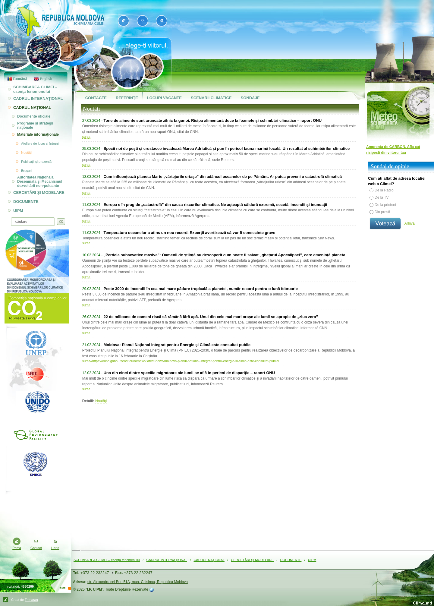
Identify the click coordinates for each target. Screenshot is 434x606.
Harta (55, 548)
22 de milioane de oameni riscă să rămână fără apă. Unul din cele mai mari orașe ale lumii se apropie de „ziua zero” (210, 316)
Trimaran (31, 599)
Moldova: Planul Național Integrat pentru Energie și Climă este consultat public (176, 344)
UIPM (312, 560)
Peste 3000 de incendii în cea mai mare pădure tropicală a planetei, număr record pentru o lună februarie (200, 288)
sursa (86, 136)
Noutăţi (101, 401)
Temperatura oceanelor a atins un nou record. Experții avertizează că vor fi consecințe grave (189, 232)
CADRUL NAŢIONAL (208, 560)
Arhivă (409, 223)
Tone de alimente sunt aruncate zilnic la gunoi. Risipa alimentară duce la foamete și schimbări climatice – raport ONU (212, 120)
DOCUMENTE (291, 560)
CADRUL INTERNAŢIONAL (166, 560)
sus (63, 587)
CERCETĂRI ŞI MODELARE (252, 560)
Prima (16, 548)
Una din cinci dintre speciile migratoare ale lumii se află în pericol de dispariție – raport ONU (189, 373)
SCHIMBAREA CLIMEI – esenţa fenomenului (107, 560)
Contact (36, 548)
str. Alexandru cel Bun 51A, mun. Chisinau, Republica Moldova (137, 582)
